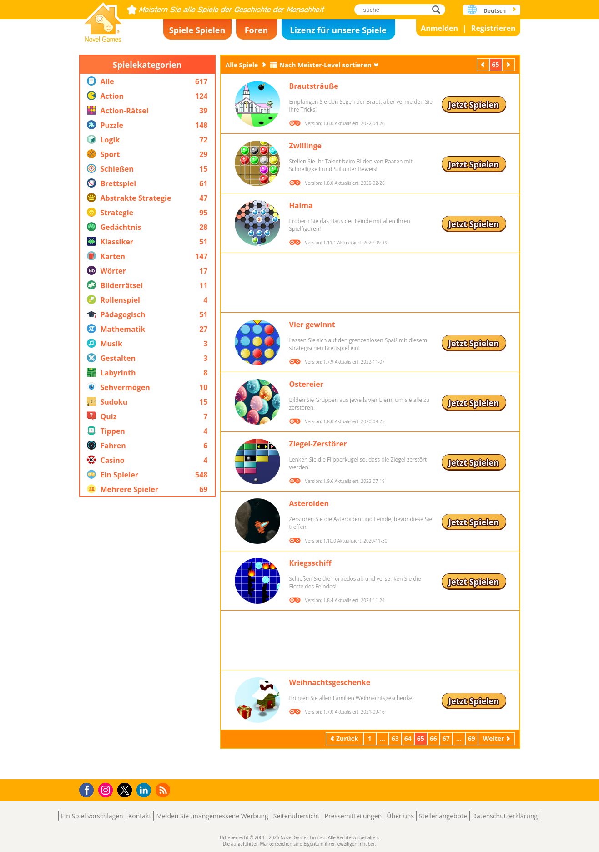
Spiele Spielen (197, 30)
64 (408, 738)
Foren (256, 30)
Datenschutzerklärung (505, 815)
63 (395, 738)
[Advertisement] (147, 638)
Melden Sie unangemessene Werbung (212, 815)
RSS (164, 790)
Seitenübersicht (296, 815)
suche (438, 9)
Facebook (89, 789)
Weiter (509, 64)
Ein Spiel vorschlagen (92, 815)
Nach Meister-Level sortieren (325, 65)
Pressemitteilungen (353, 815)
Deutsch (494, 11)
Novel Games (103, 19)
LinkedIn (145, 790)
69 (471, 738)
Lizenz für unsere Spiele (338, 30)
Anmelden (439, 28)
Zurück (483, 64)
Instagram (107, 789)
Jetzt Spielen (473, 104)
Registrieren (493, 28)
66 (433, 738)
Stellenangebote (443, 815)
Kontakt (139, 815)
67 (446, 738)
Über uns (400, 815)
